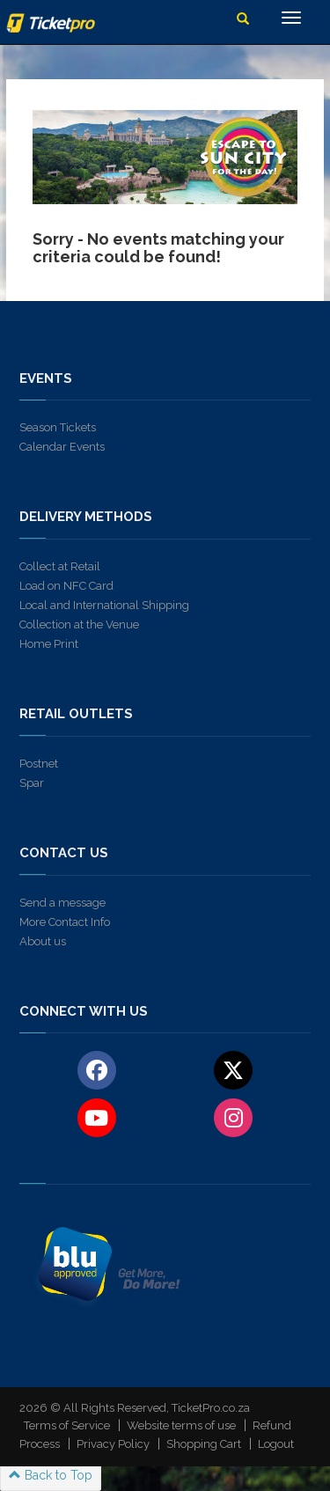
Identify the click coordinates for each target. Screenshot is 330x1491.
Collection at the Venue (79, 624)
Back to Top (50, 1475)
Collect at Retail (59, 566)
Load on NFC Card (66, 585)
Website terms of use (181, 1425)
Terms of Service (67, 1425)
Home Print (48, 643)
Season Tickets (57, 427)
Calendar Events (62, 446)
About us (42, 941)
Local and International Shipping (104, 605)
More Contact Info (64, 922)
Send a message (62, 902)
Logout (276, 1444)
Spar (31, 783)
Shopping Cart (203, 1444)
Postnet (38, 763)
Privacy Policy (113, 1444)
